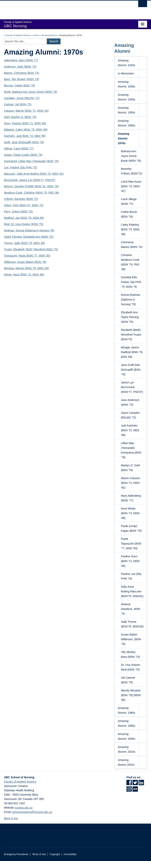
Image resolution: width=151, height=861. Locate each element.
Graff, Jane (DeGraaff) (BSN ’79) (24, 142)
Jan (17, 217)
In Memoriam (126, 73)
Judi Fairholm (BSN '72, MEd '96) (132, 430)
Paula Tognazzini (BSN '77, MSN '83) (132, 543)
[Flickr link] (135, 790)
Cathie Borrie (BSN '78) (132, 214)
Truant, (8, 249)
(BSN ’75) (26, 104)
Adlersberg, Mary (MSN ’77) (21, 60)
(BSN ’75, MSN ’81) (52, 173)
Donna (20, 230)
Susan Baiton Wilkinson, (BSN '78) (132, 639)
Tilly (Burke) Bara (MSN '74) (132, 654)
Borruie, (9, 85)
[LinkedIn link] (141, 783)
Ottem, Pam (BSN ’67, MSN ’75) (23, 205)
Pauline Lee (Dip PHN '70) (132, 576)
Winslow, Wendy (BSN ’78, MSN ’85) (26, 268)
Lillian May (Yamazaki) (32, 161)
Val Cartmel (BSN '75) (132, 680)
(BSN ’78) (29, 85)
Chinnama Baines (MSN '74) (132, 244)
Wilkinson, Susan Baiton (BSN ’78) (25, 261)
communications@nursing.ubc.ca (32, 812)
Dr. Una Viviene (21, 224)
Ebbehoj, (10, 129)
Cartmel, (9, 104)
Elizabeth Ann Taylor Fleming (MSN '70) (132, 316)
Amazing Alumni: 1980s (126, 710)
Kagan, (8, 154)
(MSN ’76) (51, 91)
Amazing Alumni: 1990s (126, 723)
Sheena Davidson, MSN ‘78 (132, 608)
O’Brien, (9, 198)
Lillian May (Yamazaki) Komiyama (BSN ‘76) (132, 450)
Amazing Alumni (49, 35)
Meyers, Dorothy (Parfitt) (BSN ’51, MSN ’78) (31, 186)
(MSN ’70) (47, 236)
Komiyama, (11, 161)
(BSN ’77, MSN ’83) (38, 255)
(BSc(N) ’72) (32, 98)
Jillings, (9, 148)
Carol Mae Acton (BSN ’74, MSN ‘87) (132, 186)
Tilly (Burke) (19, 79)
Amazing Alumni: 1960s (126, 123)
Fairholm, (10, 135)
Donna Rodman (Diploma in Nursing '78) (132, 299)
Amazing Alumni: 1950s (126, 110)
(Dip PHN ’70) (28, 167)
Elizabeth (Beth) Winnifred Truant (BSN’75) (132, 334)
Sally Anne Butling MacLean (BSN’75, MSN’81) (132, 591)
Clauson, (10, 110)
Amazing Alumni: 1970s (123, 138)
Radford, (9, 217)
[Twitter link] (135, 783)
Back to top (12, 818)
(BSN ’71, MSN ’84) (33, 123)
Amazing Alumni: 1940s (126, 97)
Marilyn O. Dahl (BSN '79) (132, 467)
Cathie (18, 85)
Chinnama (20, 72)
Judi (19, 135)
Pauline (16, 123)
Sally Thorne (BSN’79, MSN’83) (132, 624)
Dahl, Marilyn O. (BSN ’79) (20, 117)
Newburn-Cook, (14, 192)
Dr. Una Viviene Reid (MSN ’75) (132, 667)
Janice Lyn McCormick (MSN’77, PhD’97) (132, 386)
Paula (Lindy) (21, 154)
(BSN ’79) (36, 154)
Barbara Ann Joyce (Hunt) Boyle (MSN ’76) (132, 155)
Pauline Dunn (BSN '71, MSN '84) (132, 560)
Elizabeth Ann (32, 236)
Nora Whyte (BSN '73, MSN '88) (132, 513)
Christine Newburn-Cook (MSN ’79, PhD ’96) (132, 262)
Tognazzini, (11, 255)
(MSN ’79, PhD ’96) (47, 192)
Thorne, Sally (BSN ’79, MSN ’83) (24, 243)
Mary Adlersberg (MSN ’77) (132, 498)
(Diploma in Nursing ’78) (39, 230)
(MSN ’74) (33, 79)
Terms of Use (39, 854)
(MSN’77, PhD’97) (44, 180)
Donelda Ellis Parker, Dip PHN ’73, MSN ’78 (132, 281)
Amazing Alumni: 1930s (126, 84)
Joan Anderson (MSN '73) (132, 402)
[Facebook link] (129, 783)
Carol (17, 148)
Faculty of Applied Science (18, 35)
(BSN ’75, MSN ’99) (36, 129)
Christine (29, 192)
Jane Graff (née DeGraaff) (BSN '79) (132, 369)
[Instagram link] (129, 790)
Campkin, (10, 98)
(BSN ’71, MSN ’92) (36, 110)
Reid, (7, 224)
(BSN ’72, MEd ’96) (34, 135)
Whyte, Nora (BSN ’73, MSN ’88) (24, 274)
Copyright (55, 854)
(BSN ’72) (32, 198)
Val (17, 104)
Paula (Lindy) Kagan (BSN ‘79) (132, 528)
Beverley (20, 198)
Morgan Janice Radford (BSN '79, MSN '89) (132, 351)
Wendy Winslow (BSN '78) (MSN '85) (132, 694)
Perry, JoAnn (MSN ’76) (18, 211)
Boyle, (8, 91)
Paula (22, 255)
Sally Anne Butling (28, 173)
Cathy (19, 129)
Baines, (9, 72)
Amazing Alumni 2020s (126, 762)
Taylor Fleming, (13, 236)
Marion (20, 110)
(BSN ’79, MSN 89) (32, 217)
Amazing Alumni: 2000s (126, 736)
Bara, (7, 79)
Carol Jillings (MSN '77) (132, 201)
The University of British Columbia (65, 8)
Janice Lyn (26, 180)
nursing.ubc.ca (23, 807)
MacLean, (10, 173)
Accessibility (70, 854)
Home (36, 35)
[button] (143, 63)
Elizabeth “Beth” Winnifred (29, 249)
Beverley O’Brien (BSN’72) (132, 171)
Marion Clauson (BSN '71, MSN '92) (132, 482)
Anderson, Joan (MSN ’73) (20, 66)
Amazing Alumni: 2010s (126, 749)
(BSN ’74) (33, 72)
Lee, (7, 167)
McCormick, (11, 180)
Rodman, (10, 230)
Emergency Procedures (16, 854)
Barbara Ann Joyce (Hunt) (28, 91)
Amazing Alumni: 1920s (126, 63)
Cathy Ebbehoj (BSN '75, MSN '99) (132, 229)
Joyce (20, 98)
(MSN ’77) (27, 148)
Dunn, (8, 123)
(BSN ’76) (53, 161)
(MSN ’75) (37, 224)
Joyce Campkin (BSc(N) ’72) (132, 415)
